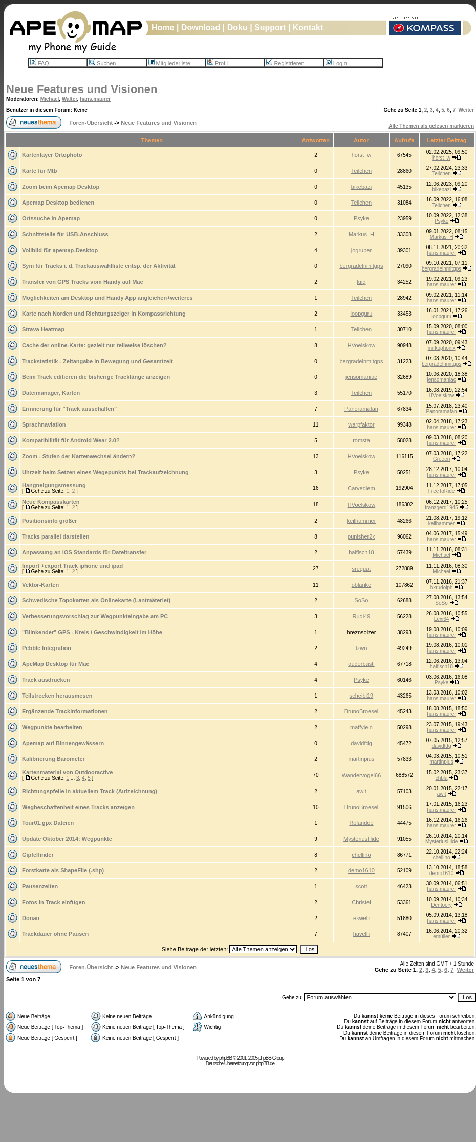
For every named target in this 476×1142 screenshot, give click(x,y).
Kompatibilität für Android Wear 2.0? (71, 440)
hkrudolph (441, 587)
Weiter (466, 110)
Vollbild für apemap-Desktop (60, 250)
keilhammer (361, 521)
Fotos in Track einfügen (53, 902)
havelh (361, 934)
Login (336, 63)
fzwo (361, 648)
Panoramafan (361, 409)
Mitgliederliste (169, 63)
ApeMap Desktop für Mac (55, 664)
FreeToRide (441, 491)
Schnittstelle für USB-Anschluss (65, 234)
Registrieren (285, 63)
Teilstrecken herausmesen (57, 695)
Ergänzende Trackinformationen (64, 711)
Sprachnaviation (44, 424)
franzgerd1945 (441, 507)
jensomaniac (361, 377)
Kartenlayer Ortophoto (52, 155)
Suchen (102, 63)
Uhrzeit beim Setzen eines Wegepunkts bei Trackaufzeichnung (105, 472)
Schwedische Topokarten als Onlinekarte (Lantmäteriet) (96, 600)
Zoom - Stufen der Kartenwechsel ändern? (78, 456)
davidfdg (361, 743)
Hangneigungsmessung (54, 485)
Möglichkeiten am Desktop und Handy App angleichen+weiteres (107, 298)
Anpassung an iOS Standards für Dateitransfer (84, 552)
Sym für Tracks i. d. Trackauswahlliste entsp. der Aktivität (99, 266)
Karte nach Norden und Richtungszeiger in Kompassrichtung (104, 313)
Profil (217, 63)
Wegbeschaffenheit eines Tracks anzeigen (78, 807)
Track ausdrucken (46, 680)
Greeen (441, 459)
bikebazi (361, 187)
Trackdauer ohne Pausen (55, 934)
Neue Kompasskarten (51, 502)
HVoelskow (361, 345)
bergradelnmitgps (361, 266)
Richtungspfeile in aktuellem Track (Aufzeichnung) (89, 791)
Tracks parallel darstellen (55, 536)
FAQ (39, 63)
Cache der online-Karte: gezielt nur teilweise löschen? (94, 345)
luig (361, 282)
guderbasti (361, 664)
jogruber (361, 250)
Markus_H (361, 234)
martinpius (362, 759)
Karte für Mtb (39, 171)
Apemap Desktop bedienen (58, 202)
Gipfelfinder (38, 855)
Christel (361, 902)
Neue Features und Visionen (81, 89)
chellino (361, 855)
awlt (361, 791)
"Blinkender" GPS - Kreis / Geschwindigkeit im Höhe (92, 632)
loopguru (362, 313)
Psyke (361, 218)
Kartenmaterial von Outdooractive (67, 772)
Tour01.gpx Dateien (48, 823)
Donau (30, 918)
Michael (49, 99)
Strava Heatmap (43, 329)
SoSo (361, 600)
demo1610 (361, 870)
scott (361, 886)
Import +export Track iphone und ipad (72, 566)
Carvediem (361, 488)
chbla (442, 778)
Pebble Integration (46, 648)
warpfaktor (361, 424)
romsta (361, 440)
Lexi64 (441, 619)
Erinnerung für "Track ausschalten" (69, 409)
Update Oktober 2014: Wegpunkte (67, 839)
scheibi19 (361, 695)
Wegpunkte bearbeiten (52, 727)
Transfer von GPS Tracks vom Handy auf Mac (82, 282)
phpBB (225, 1058)
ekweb (361, 918)
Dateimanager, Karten (51, 393)
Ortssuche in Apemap (51, 218)
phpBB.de (265, 1063)
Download (200, 27)
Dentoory (441, 905)
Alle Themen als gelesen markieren (431, 126)
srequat (361, 569)
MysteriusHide (361, 839)
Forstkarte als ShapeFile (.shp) (63, 870)
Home (163, 27)
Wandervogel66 (361, 775)
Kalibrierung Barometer (53, 759)
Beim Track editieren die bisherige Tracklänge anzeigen (96, 377)
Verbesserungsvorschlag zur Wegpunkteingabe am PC (95, 616)
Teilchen (361, 171)
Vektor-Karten (40, 584)
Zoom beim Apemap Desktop (60, 187)
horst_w (362, 155)
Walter (69, 99)
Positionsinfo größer (49, 521)
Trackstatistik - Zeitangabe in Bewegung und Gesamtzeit (97, 361)
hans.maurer (95, 99)
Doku (237, 27)
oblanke (362, 584)
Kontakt (308, 27)
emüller (441, 936)
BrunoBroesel (361, 711)
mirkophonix (442, 348)
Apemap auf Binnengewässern (63, 743)
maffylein (361, 727)
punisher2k (361, 536)
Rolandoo (361, 823)
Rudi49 (362, 616)
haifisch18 (361, 552)
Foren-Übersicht (91, 123)
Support (270, 27)
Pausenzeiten (40, 886)
